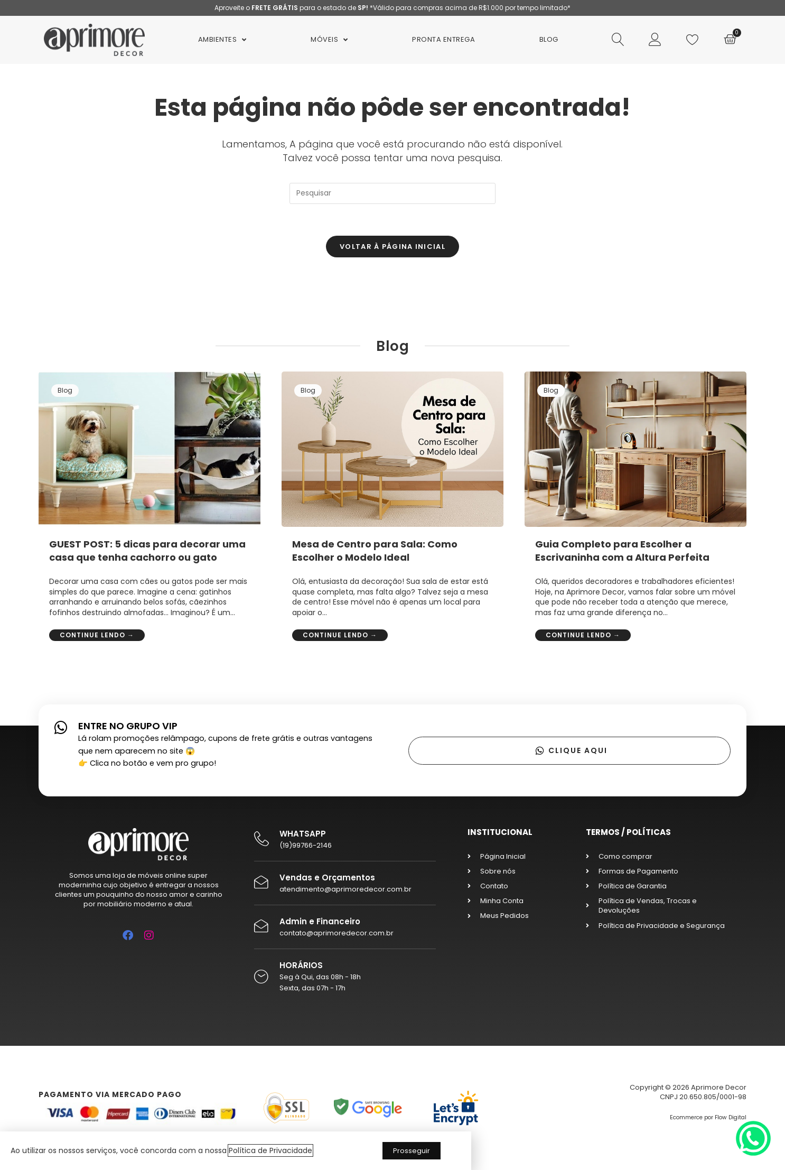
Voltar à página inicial (392, 247)
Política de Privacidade (270, 1150)
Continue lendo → (97, 634)
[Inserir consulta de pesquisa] (392, 193)
